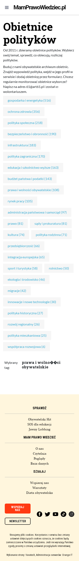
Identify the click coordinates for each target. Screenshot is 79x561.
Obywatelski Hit (39, 419)
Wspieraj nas (39, 483)
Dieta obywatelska (39, 493)
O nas (40, 449)
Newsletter (17, 521)
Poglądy (39, 459)
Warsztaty (39, 488)
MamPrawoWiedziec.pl (39, 7)
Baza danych (40, 463)
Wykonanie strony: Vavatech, (20, 555)
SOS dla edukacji (39, 424)
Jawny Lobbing (40, 429)
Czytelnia (39, 454)
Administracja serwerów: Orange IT (54, 555)
